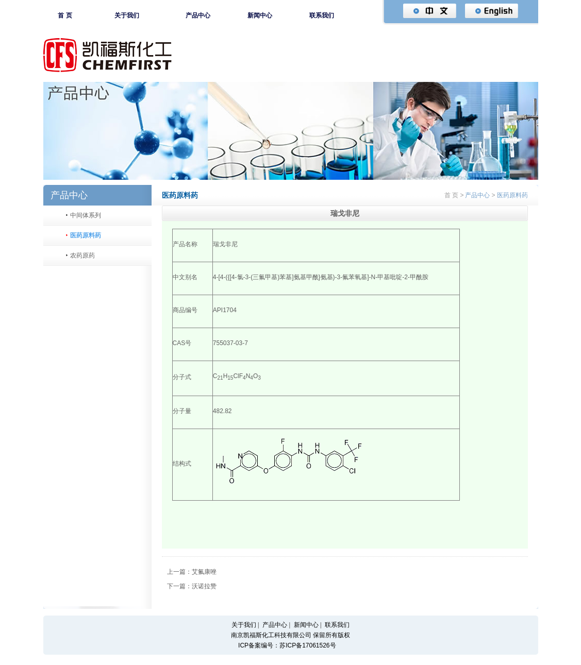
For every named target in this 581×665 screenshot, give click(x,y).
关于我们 (126, 15)
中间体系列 (85, 215)
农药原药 (82, 255)
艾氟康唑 (204, 571)
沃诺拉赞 (204, 586)
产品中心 (198, 15)
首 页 (65, 15)
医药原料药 (85, 235)
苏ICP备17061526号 (307, 645)
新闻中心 (259, 15)
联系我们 (321, 15)
